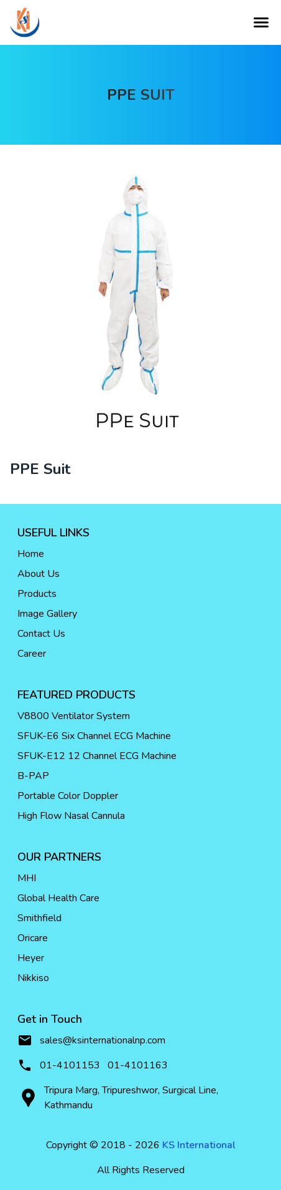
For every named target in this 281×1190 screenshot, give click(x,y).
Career (31, 653)
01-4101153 (70, 1065)
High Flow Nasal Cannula (71, 816)
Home (30, 554)
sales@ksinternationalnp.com (91, 1040)
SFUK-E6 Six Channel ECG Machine (94, 736)
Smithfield (39, 918)
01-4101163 (138, 1065)
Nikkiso (33, 978)
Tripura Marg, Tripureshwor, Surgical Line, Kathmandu (117, 1097)
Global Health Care (58, 898)
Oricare (32, 938)
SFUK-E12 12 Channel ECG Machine (97, 756)
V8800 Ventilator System (73, 716)
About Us (38, 574)
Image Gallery (47, 614)
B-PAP (33, 776)
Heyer (30, 958)
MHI (26, 878)
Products (37, 594)
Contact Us (41, 634)
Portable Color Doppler (67, 796)
